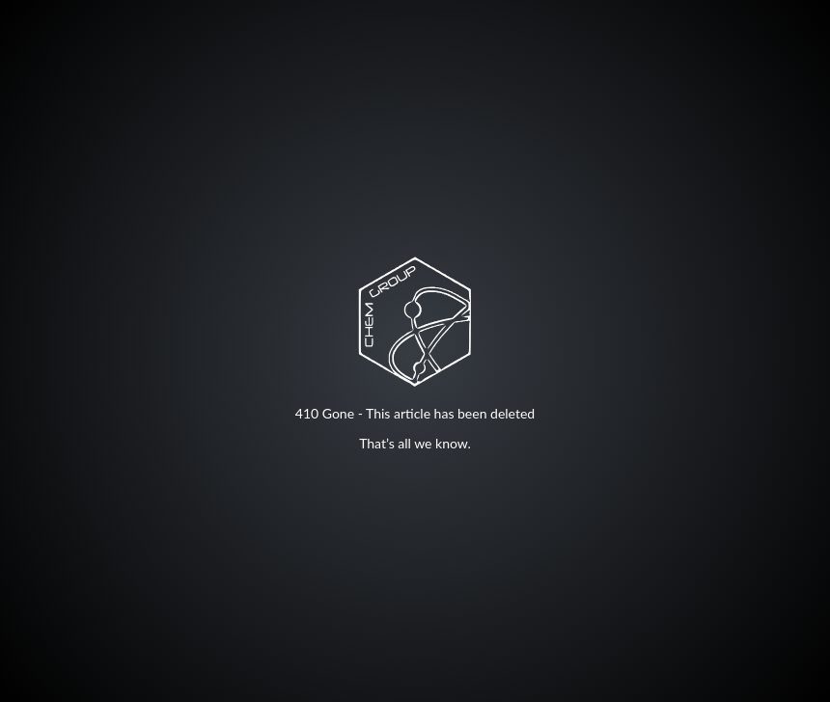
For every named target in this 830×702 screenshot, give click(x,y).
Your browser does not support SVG (415, 321)
